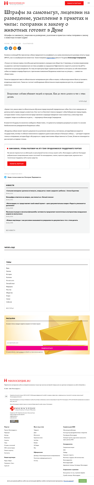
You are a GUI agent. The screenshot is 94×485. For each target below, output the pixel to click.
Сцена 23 (6, 465)
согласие (21, 352)
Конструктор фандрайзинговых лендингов (75, 432)
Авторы (6, 435)
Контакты (7, 453)
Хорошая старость (68, 455)
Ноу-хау (8, 289)
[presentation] (47, 342)
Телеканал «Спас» (9, 463)
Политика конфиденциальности (43, 458)
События (9, 302)
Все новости (10, 230)
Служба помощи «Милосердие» (71, 475)
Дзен (35, 432)
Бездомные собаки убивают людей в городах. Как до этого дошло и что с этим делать (46, 95)
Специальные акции (68, 447)
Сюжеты (6, 440)
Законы (8, 271)
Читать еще (83, 101)
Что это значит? (68, 481)
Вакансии (7, 437)
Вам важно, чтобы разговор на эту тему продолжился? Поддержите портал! (45, 148)
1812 (64, 450)
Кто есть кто (10, 280)
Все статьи (10, 308)
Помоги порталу (74, 3)
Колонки (9, 277)
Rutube (36, 443)
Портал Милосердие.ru (10, 430)
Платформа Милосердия (70, 435)
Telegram (36, 430)
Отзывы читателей (9, 445)
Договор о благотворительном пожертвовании (47, 455)
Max (35, 448)
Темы (5, 443)
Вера (7, 268)
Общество (9, 293)
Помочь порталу (17, 164)
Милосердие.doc (67, 460)
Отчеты (36, 460)
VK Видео (36, 445)
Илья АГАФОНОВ (28, 43)
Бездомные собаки (16, 173)
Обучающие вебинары (69, 430)
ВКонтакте (37, 435)
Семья (8, 299)
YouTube (36, 440)
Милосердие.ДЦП (68, 462)
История (9, 274)
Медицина (9, 286)
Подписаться (47, 348)
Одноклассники (38, 437)
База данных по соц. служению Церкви (74, 472)
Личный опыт (10, 283)
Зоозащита (7, 173)
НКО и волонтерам (9, 448)
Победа (65, 452)
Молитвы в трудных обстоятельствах (73, 457)
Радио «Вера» (8, 460)
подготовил (51, 58)
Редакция (7, 432)
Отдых (8, 296)
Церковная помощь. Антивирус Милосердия (75, 465)
